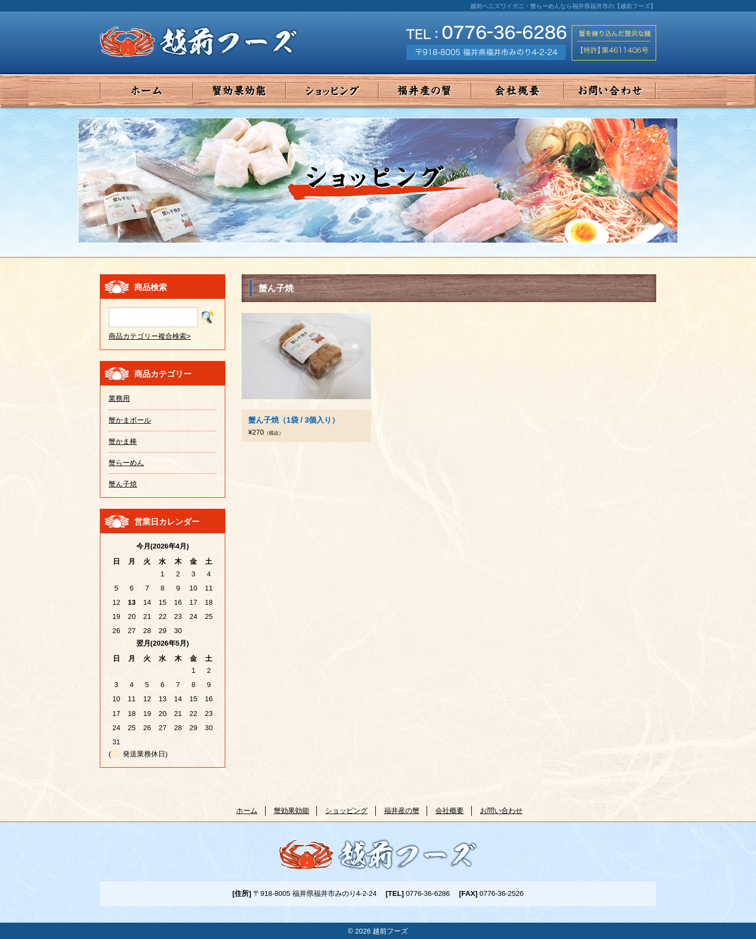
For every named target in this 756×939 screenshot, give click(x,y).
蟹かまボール (130, 420)
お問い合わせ (610, 90)
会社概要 (517, 90)
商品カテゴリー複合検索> (150, 336)
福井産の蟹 (425, 90)
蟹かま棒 (123, 441)
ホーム (146, 90)
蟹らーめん (126, 463)
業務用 (119, 398)
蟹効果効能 (239, 90)
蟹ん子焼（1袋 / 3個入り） (293, 420)
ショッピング (332, 90)
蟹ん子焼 (123, 484)
